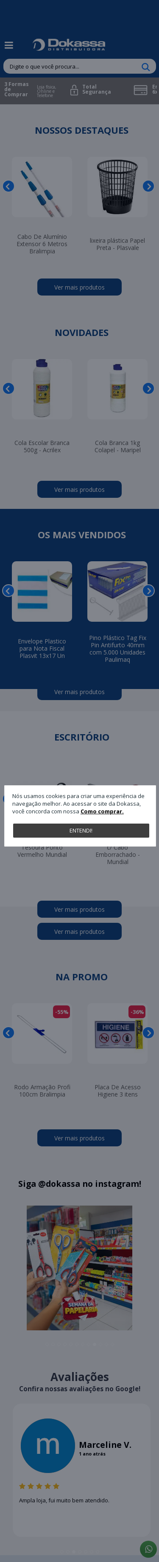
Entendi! (81, 830)
